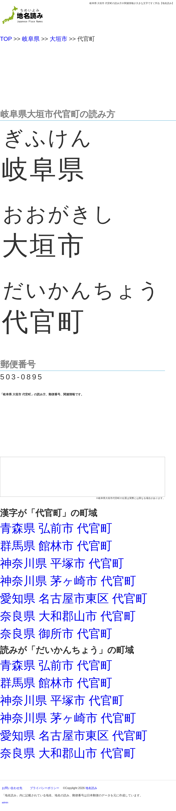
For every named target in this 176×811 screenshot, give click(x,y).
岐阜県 (31, 39)
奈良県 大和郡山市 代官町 (68, 616)
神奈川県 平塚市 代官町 (62, 563)
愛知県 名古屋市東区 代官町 (73, 598)
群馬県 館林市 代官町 (56, 545)
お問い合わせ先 (12, 788)
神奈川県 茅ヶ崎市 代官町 (68, 581)
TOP (6, 39)
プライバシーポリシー (44, 788)
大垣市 (58, 39)
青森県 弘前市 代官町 (56, 528)
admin (5, 802)
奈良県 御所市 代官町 (56, 633)
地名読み (91, 788)
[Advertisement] (88, 74)
